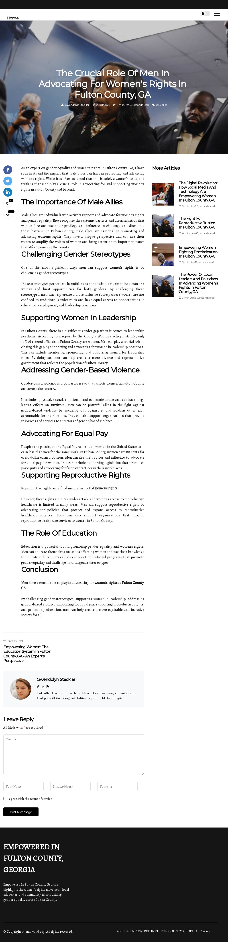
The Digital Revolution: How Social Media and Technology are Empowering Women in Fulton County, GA (198, 191)
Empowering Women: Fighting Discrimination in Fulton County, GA (198, 251)
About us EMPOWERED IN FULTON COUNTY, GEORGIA (157, 931)
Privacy (205, 931)
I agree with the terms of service (29, 799)
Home (12, 18)
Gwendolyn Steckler (77, 104)
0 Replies (161, 104)
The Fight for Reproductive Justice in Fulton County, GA (197, 222)
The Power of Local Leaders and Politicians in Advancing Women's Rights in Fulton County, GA (198, 283)
